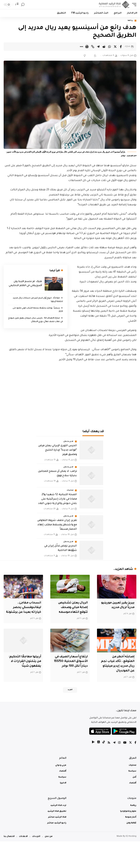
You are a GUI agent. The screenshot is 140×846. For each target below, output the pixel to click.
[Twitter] (130, 748)
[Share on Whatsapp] (109, 46)
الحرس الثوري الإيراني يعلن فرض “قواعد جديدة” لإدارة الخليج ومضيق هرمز (57, 450)
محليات (70, 491)
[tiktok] (102, 748)
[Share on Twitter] (115, 46)
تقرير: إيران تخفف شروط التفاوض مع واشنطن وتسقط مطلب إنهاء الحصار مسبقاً (57, 525)
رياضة (130, 21)
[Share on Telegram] (98, 46)
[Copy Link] (92, 46)
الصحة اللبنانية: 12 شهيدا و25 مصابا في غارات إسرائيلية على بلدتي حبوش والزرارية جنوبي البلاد (57, 499)
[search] (22, 4)
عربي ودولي (68, 442)
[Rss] (108, 748)
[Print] (87, 46)
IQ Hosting (131, 841)
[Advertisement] (70, 393)
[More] (81, 46)
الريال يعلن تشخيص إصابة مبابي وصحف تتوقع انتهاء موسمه (72, 607)
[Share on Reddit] (103, 46)
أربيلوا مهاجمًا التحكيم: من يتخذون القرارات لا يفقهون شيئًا (24, 665)
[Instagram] (119, 748)
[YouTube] (124, 748)
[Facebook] (135, 748)
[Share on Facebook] (120, 46)
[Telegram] (113, 748)
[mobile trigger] (133, 4)
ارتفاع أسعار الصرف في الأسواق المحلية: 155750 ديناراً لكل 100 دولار (70, 665)
